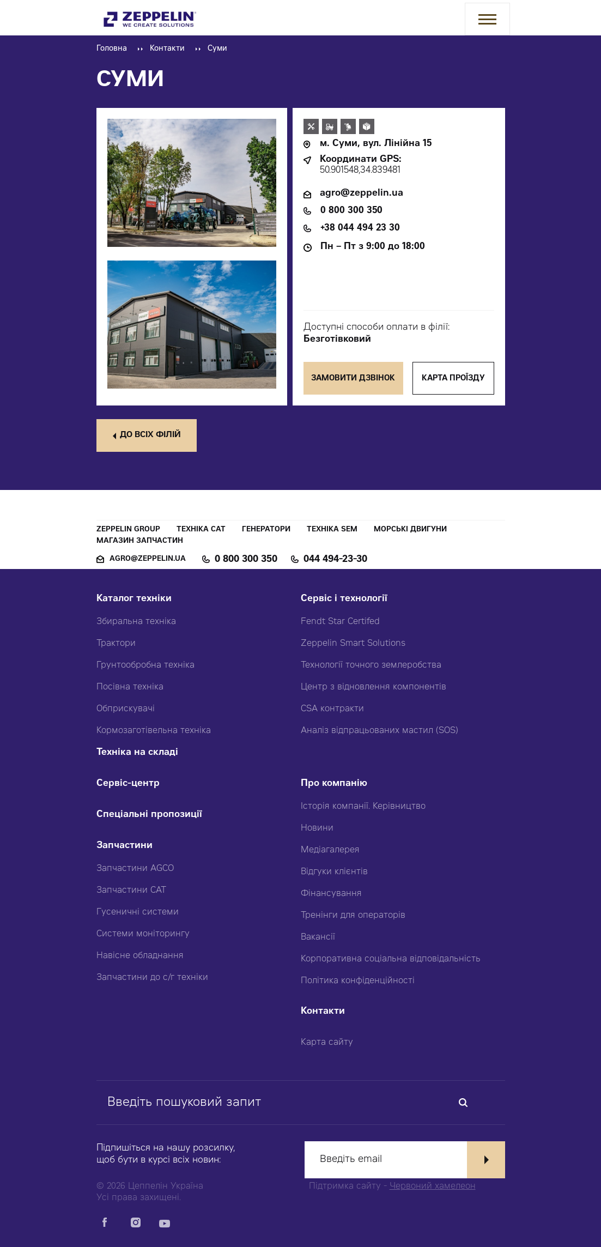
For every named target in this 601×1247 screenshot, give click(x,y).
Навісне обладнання (140, 956)
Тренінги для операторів (353, 915)
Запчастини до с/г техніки (152, 977)
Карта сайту (327, 1042)
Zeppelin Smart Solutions (353, 643)
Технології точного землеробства (371, 665)
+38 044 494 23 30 (360, 228)
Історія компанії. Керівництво (363, 806)
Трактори (116, 643)
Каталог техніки (134, 599)
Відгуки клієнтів (334, 872)
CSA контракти (332, 709)
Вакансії (318, 937)
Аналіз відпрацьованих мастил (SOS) (379, 731)
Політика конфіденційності (358, 981)
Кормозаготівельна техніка (153, 731)
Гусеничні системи (137, 912)
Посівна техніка (129, 687)
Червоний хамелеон (433, 1186)
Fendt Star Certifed (340, 622)
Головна (111, 49)
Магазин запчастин (139, 541)
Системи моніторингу (143, 934)
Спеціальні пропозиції (149, 815)
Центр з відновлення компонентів (373, 687)
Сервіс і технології (344, 599)
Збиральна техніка (136, 622)
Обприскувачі (125, 709)
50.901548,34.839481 (360, 170)
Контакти (167, 49)
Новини (317, 828)
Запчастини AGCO (135, 868)
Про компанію (334, 784)
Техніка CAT (201, 530)
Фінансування (331, 893)
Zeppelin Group (128, 530)
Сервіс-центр (128, 784)
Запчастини (124, 846)
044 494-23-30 (335, 560)
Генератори (266, 530)
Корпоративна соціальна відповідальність (391, 959)
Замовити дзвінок (354, 379)
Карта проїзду (453, 379)
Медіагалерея (330, 850)
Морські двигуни (410, 530)
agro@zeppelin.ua (361, 193)
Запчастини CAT (131, 890)
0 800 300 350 (351, 211)
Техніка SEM (332, 530)
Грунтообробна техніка (145, 665)
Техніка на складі (137, 753)
